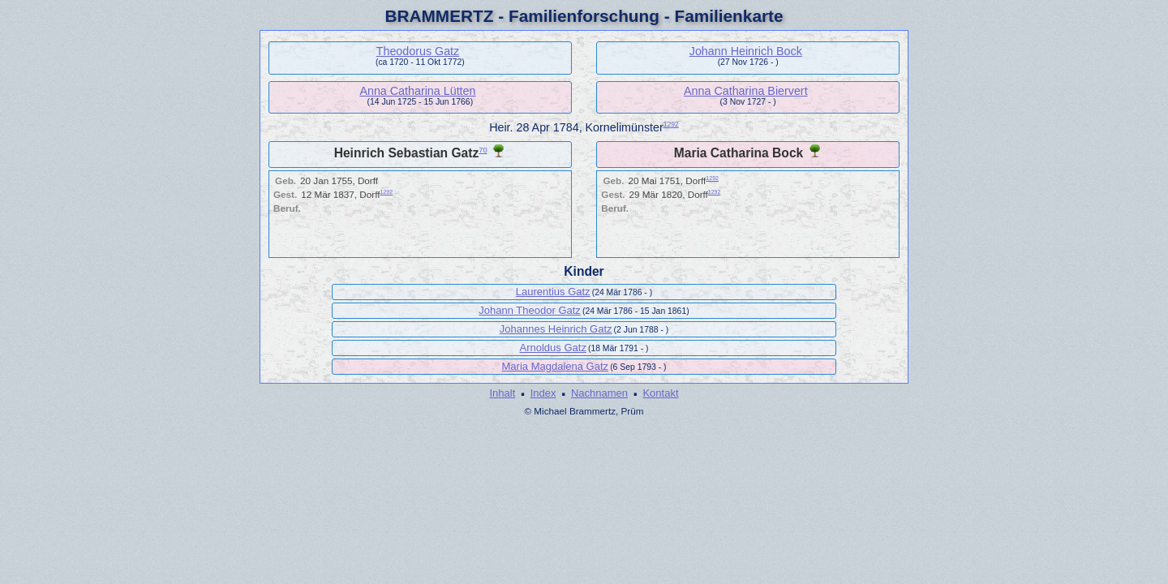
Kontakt (660, 393)
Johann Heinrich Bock (745, 51)
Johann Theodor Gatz (530, 310)
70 (483, 150)
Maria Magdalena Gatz (555, 366)
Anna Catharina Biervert (746, 90)
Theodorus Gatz (418, 51)
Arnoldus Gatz (553, 347)
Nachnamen (599, 393)
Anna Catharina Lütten (417, 90)
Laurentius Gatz (553, 292)
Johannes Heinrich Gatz (556, 329)
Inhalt (502, 393)
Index (543, 393)
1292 (671, 124)
